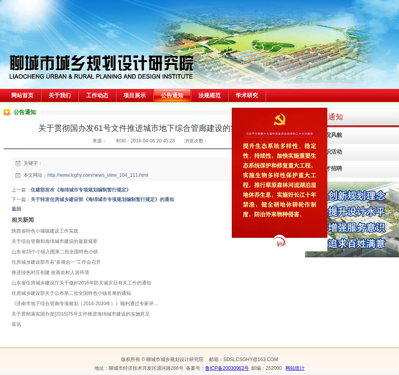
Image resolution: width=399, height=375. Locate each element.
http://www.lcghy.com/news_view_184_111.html (97, 175)
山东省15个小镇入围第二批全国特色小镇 (55, 252)
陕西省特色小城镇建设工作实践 (45, 231)
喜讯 (16, 324)
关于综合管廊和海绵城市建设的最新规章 (55, 241)
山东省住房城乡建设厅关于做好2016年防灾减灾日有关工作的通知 (81, 283)
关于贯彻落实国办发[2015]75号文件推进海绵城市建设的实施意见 (81, 314)
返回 (16, 209)
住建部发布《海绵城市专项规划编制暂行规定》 (81, 190)
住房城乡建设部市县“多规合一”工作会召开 (56, 262)
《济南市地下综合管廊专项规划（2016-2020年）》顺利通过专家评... (85, 303)
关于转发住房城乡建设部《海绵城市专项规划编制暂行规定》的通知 (102, 199)
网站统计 (295, 368)
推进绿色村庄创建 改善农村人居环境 (50, 272)
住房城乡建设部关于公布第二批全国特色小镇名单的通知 (71, 293)
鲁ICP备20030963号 (226, 368)
